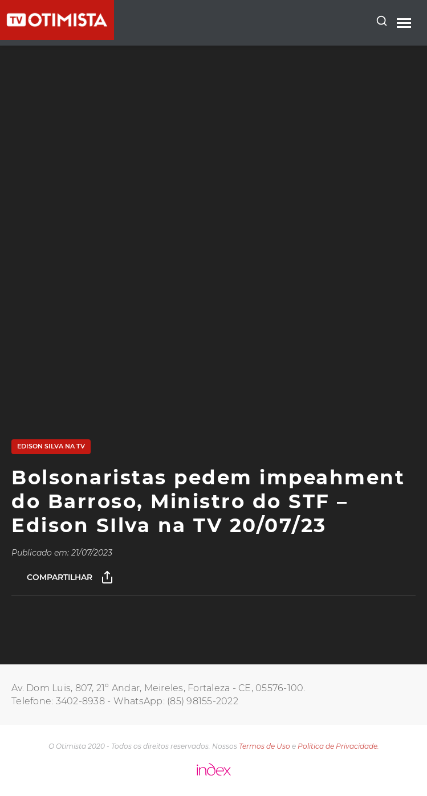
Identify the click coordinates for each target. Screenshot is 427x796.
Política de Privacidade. (338, 746)
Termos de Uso (264, 746)
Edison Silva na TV (51, 446)
